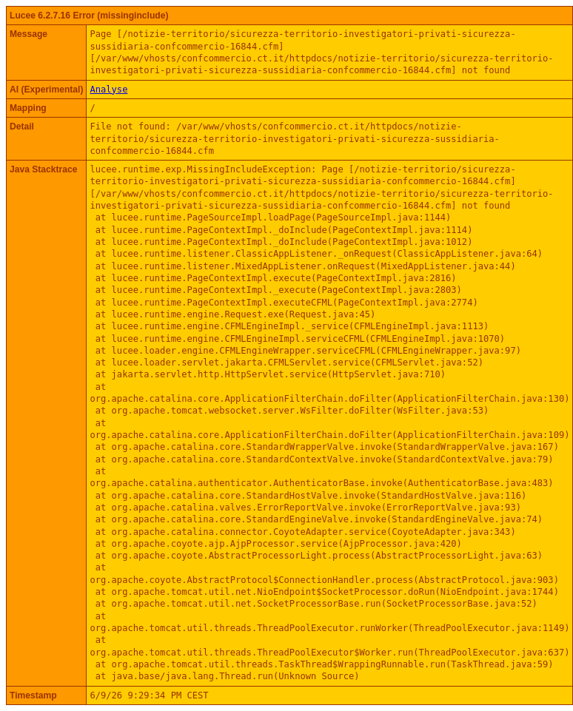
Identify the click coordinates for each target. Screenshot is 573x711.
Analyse (108, 89)
